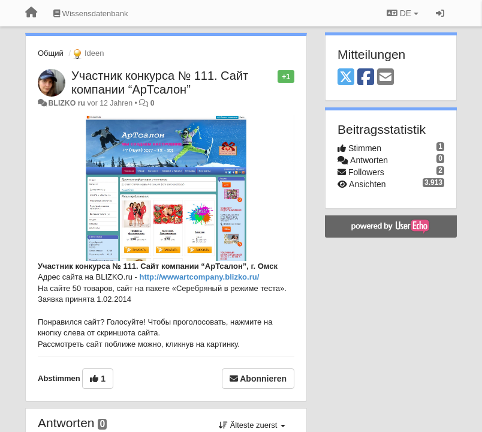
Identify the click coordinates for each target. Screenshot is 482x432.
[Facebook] (365, 77)
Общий (51, 53)
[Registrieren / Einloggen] (440, 13)
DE (402, 13)
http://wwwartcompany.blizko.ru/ (199, 276)
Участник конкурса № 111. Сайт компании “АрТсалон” (159, 82)
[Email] (385, 77)
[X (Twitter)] (346, 77)
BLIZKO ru (67, 103)
